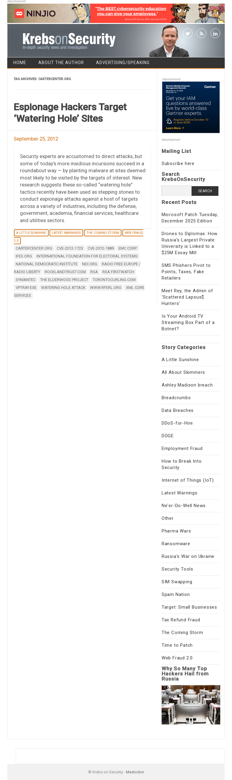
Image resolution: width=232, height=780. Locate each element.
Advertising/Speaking (123, 62)
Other (168, 518)
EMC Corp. (127, 248)
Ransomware (176, 543)
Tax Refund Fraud (181, 620)
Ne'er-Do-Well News (184, 505)
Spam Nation (176, 594)
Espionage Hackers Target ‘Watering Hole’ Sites (70, 112)
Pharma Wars (176, 531)
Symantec (26, 279)
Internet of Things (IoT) (188, 480)
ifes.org (24, 256)
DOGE (168, 436)
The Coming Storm (102, 233)
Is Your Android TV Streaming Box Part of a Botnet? (188, 322)
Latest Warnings (66, 233)
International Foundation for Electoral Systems (87, 256)
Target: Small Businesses (189, 607)
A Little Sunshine (31, 233)
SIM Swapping (177, 581)
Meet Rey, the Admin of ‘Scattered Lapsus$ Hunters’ (187, 297)
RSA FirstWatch (118, 272)
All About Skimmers (183, 372)
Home (19, 62)
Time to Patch (177, 645)
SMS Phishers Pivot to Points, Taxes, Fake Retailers (186, 272)
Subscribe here (178, 163)
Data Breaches (178, 410)
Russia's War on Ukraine (188, 556)
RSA (94, 272)
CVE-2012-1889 (101, 248)
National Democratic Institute (47, 264)
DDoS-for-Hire (177, 423)
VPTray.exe (26, 287)
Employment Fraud (182, 448)
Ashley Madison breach (187, 385)
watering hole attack (63, 287)
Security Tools (177, 569)
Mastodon (135, 772)
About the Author (61, 62)
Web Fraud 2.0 (177, 658)
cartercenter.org (34, 248)
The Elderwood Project (64, 279)
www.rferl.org (105, 287)
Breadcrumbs (176, 397)
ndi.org (89, 264)
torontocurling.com (114, 279)
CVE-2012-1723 (70, 248)
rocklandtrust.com (65, 272)
